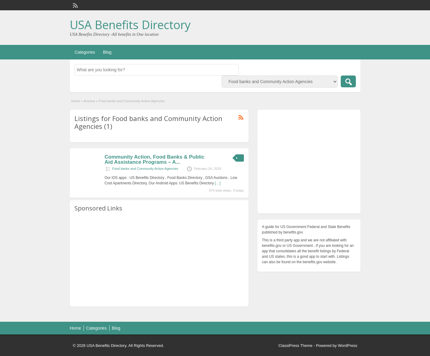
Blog (107, 52)
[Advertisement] (159, 259)
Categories (85, 52)
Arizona (89, 101)
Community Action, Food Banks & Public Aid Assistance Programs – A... (155, 159)
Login (352, 5)
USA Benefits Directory (130, 24)
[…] (218, 183)
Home (75, 101)
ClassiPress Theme (295, 345)
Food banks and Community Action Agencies (145, 168)
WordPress (347, 345)
